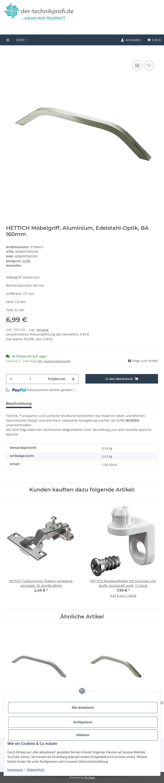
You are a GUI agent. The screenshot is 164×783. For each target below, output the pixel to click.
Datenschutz (35, 769)
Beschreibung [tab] (19, 403)
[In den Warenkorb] (9, 52)
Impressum (15, 769)
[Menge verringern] (11, 379)
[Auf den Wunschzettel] (149, 65)
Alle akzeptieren (83, 707)
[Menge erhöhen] (73, 379)
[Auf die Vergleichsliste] (137, 65)
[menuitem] (22, 40)
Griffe (26, 261)
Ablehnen (82, 735)
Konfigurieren (82, 722)
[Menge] (30, 379)
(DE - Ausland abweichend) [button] (53, 361)
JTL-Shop (89, 777)
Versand (42, 330)
